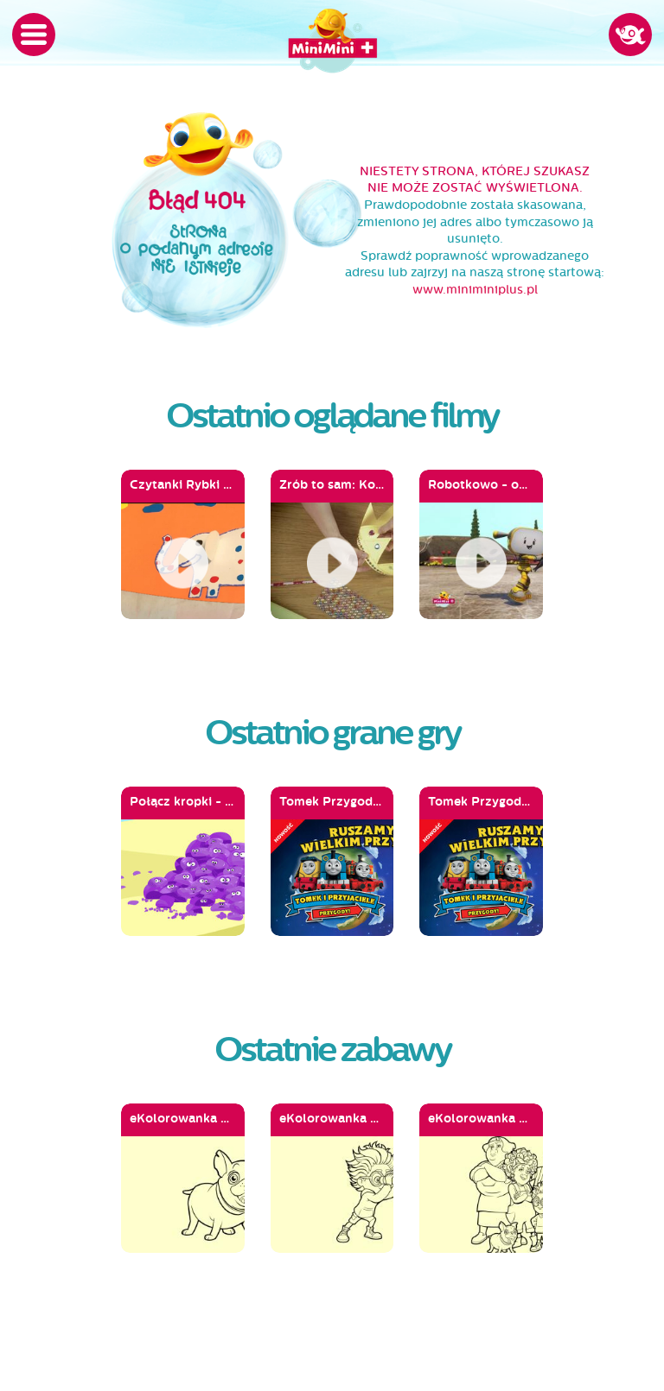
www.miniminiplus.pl (475, 289)
